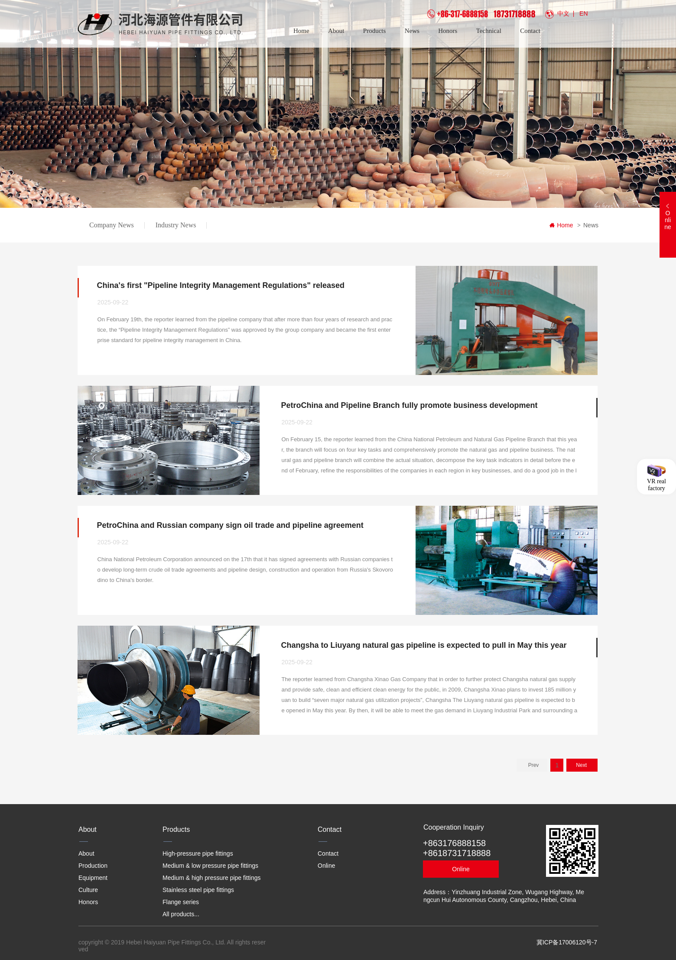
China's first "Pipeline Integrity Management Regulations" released (220, 285)
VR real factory (656, 484)
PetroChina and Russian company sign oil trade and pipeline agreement (230, 525)
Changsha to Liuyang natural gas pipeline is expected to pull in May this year (423, 645)
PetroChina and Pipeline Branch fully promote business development (409, 405)
